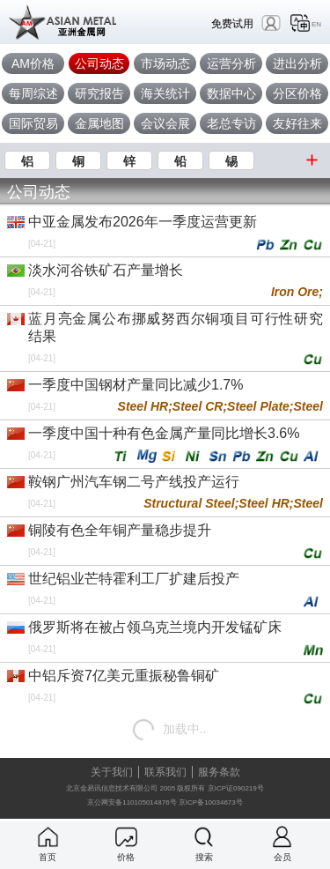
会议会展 (165, 123)
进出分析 (297, 63)
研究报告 (99, 93)
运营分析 (231, 63)
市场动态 (165, 63)
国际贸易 (33, 123)
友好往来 (297, 123)
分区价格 (297, 93)
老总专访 (231, 123)
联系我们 (165, 772)
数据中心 (231, 93)
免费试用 (232, 23)
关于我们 (112, 772)
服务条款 (219, 772)
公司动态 (99, 63)
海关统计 (165, 93)
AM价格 (33, 63)
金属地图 (99, 123)
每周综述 (33, 93)
